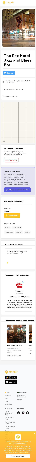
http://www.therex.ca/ (14, 90)
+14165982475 (11, 96)
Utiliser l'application (18, 456)
